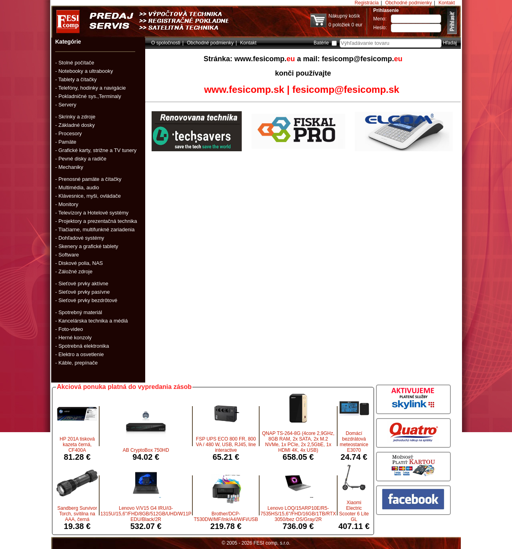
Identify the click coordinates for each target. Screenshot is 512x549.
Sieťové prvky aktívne (83, 284)
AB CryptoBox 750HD (146, 450)
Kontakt (446, 3)
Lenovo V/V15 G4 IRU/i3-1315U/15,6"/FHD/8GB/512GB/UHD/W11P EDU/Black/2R (146, 513)
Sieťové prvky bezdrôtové (87, 300)
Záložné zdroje (75, 271)
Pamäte (67, 142)
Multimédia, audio (78, 187)
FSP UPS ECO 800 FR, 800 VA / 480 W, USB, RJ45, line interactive (226, 444)
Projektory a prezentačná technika (97, 221)
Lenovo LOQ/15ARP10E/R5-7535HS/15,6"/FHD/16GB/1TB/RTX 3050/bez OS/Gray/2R (298, 513)
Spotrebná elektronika (83, 346)
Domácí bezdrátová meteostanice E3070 (354, 442)
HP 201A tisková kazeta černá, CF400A (77, 444)
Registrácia (367, 3)
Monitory (68, 204)
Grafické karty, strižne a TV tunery (97, 150)
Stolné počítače (76, 63)
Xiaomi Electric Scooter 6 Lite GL (354, 511)
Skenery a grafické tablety (88, 246)
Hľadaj (450, 43)
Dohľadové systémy (81, 238)
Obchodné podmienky (408, 3)
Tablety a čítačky (77, 79)
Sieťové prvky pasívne (84, 292)
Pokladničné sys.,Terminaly (89, 96)
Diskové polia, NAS (80, 263)
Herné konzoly (75, 338)
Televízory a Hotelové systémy (93, 213)
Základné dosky (76, 125)
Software (68, 255)
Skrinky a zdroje (76, 117)
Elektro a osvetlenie (81, 354)
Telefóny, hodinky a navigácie (92, 88)
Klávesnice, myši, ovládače (89, 196)
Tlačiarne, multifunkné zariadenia (96, 229)
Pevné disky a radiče (82, 159)
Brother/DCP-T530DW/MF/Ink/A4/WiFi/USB (226, 516)
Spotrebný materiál (80, 312)
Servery (67, 105)
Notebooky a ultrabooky (85, 71)
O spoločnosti (165, 43)
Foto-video (70, 329)
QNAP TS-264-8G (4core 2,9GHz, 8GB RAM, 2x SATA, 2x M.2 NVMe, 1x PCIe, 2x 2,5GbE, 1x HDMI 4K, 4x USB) (298, 442)
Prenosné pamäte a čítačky (90, 179)
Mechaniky (70, 167)
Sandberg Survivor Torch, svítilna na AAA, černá (77, 513)
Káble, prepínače (78, 363)
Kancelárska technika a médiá (93, 321)
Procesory (70, 133)
